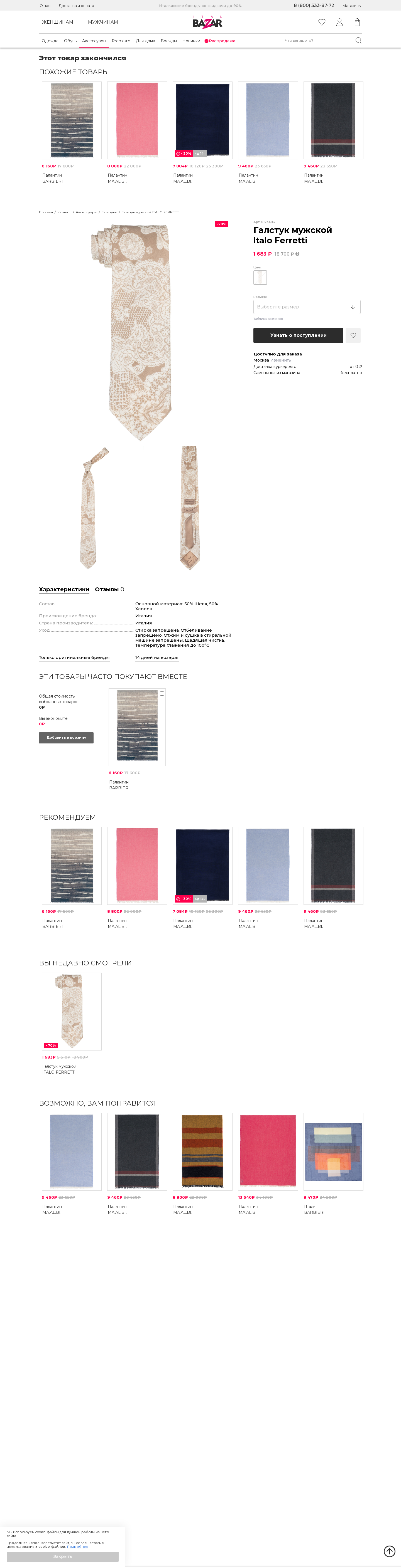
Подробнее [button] (77, 1547)
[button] (63, 1557)
